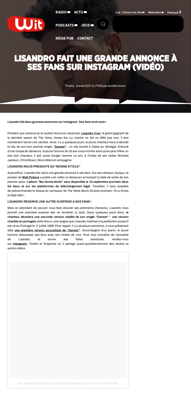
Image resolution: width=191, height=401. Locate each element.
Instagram (20, 243)
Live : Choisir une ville (128, 12)
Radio (61, 12)
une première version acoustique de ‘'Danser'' (47, 230)
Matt (30, 177)
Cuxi (97, 133)
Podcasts (65, 25)
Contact (85, 38)
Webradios (154, 12)
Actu (78, 12)
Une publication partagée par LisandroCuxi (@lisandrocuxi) (52, 383)
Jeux (85, 25)
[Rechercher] (103, 24)
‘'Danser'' (59, 146)
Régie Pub (64, 38)
